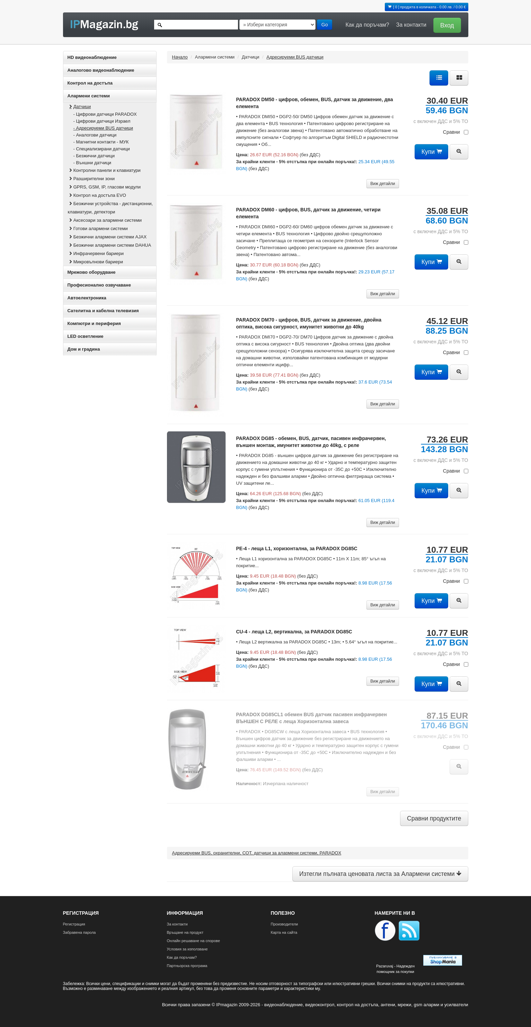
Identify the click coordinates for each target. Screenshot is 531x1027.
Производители (284, 924)
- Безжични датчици (94, 155)
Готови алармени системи (98, 228)
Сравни (455, 132)
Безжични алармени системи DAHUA (109, 245)
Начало (180, 57)
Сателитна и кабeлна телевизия (103, 310)
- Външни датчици (92, 162)
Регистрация (74, 924)
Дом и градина (84, 349)
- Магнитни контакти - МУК (101, 141)
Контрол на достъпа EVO (97, 195)
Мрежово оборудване (92, 272)
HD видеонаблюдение (92, 57)
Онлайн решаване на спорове (193, 941)
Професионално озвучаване (99, 285)
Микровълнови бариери (95, 261)
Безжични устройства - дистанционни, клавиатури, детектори (110, 207)
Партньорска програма (187, 966)
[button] (445, 25)
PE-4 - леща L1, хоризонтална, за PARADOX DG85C (296, 548)
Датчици (79, 106)
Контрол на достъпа (90, 83)
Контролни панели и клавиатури (104, 170)
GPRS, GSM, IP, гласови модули (104, 187)
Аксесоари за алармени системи (105, 220)
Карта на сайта (284, 932)
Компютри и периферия (94, 323)
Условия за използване (187, 949)
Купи (431, 151)
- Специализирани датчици (101, 148)
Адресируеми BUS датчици (295, 57)
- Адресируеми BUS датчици (103, 128)
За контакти (411, 25)
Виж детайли (382, 183)
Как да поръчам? (367, 25)
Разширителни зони (91, 178)
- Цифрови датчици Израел (102, 121)
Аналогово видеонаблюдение (101, 70)
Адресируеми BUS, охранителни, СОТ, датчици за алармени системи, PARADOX (257, 852)
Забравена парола (79, 932)
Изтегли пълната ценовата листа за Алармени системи (380, 873)
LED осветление (86, 336)
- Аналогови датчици (95, 135)
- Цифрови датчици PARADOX (105, 114)
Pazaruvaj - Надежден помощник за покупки (395, 969)
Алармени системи (89, 95)
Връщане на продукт (185, 932)
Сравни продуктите (434, 818)
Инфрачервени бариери (96, 253)
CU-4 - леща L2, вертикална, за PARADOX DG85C (294, 631)
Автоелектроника (87, 297)
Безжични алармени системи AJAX (107, 236)
